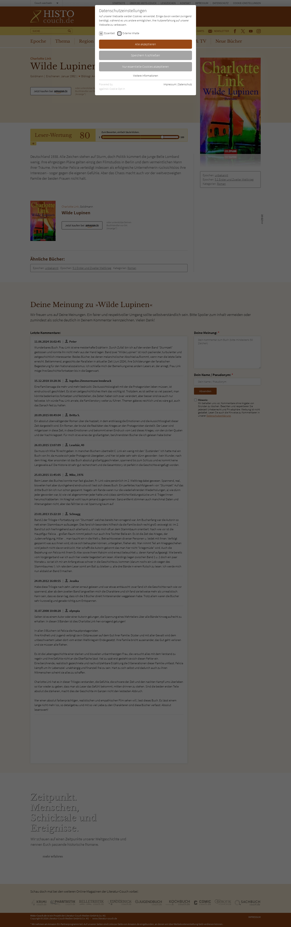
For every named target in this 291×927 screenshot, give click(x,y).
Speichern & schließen (145, 55)
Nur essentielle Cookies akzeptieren (145, 66)
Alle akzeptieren (145, 44)
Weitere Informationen (145, 75)
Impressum (169, 84)
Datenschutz (185, 84)
